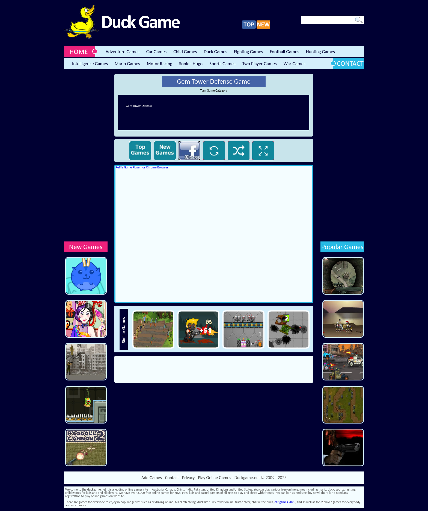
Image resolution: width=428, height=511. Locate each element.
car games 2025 (285, 502)
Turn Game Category (213, 90)
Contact (172, 477)
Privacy (188, 477)
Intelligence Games (90, 63)
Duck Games (215, 52)
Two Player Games (259, 63)
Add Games (151, 477)
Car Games (156, 52)
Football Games (284, 52)
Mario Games (127, 63)
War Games (294, 63)
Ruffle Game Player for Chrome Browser (141, 167)
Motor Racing (159, 63)
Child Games (185, 52)
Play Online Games (214, 477)
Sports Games (222, 63)
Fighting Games (248, 52)
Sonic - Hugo (191, 63)
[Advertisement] (86, 155)
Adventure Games (122, 52)
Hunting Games (320, 52)
